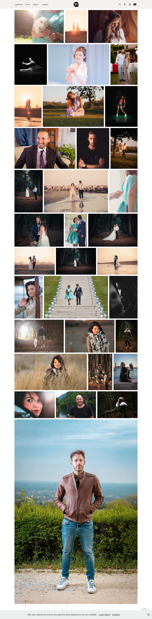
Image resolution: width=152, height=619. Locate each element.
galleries (19, 4)
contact (45, 4)
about (35, 4)
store (28, 4)
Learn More (104, 614)
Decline (116, 614)
